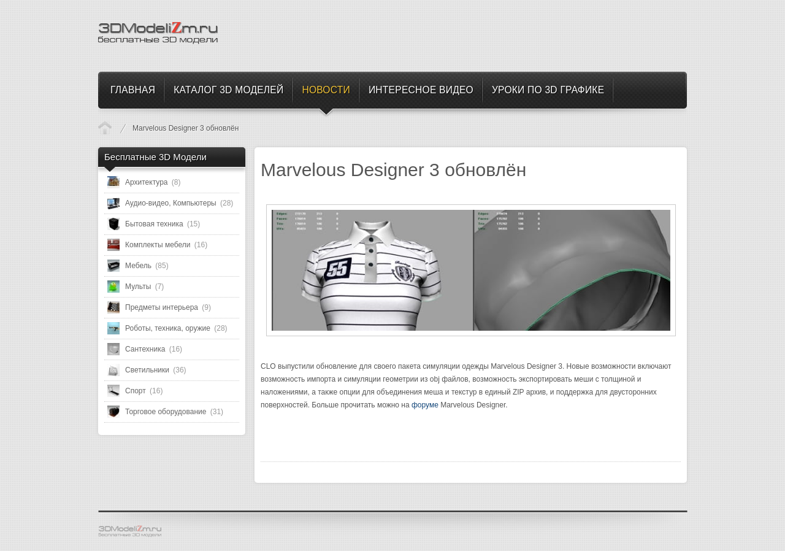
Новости (105, 127)
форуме (425, 405)
